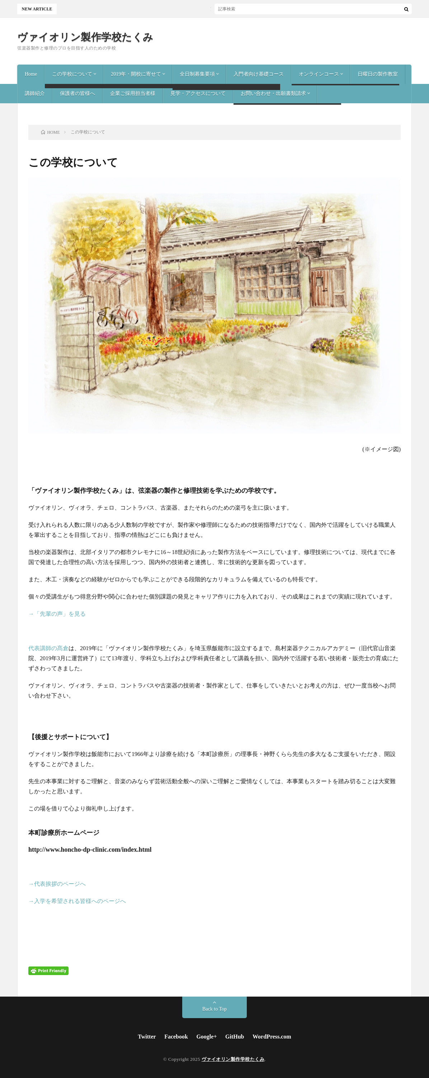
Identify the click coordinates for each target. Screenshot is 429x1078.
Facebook (176, 1037)
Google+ (206, 1037)
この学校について (72, 74)
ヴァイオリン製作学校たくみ (85, 37)
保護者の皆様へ (77, 93)
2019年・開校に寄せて (136, 74)
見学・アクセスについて (198, 93)
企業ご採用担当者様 (132, 93)
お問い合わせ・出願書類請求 (273, 93)
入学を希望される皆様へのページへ (80, 901)
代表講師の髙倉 (48, 648)
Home (31, 74)
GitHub (234, 1037)
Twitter (147, 1037)
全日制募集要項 (197, 74)
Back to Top (214, 1009)
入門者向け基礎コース (259, 74)
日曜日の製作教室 (378, 74)
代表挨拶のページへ (60, 884)
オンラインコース (319, 74)
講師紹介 (35, 93)
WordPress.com (272, 1037)
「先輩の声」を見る (60, 614)
